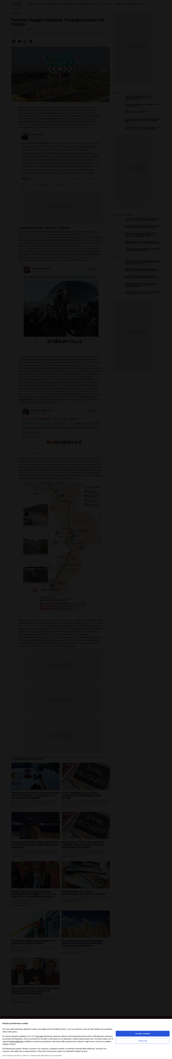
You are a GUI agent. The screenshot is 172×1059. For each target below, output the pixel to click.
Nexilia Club (142, 1041)
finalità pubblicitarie (16, 1041)
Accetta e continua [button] (142, 1034)
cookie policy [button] (11, 1032)
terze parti (39, 1036)
